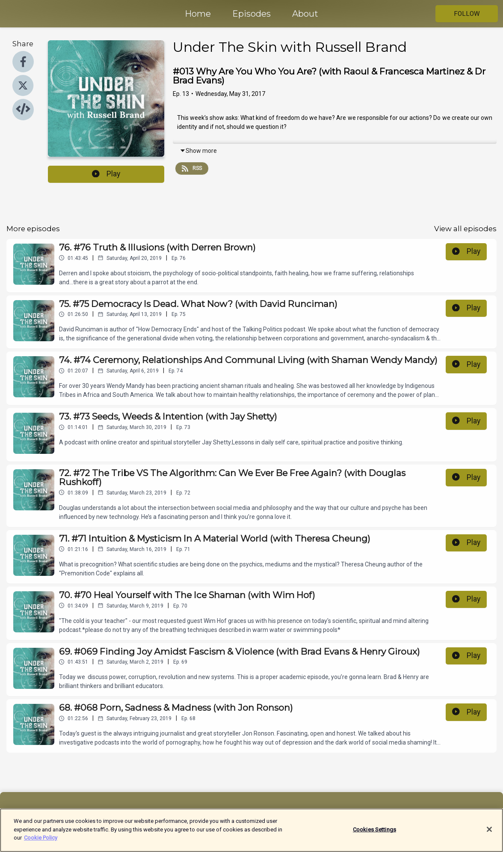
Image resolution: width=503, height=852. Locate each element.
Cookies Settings (374, 834)
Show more (198, 150)
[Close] (489, 834)
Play (106, 174)
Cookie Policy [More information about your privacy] (40, 842)
